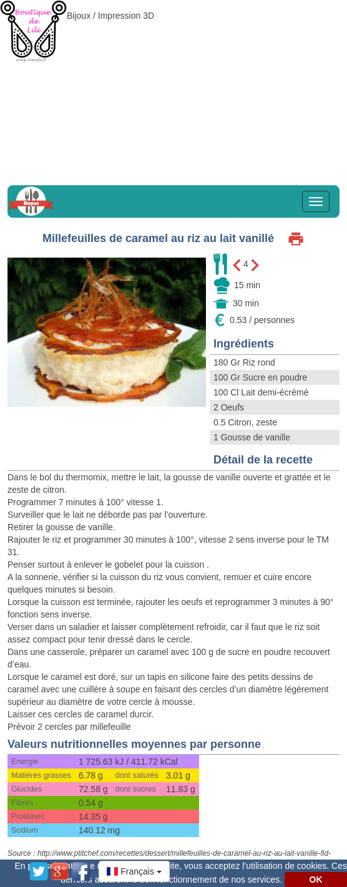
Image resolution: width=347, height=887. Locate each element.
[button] (134, 871)
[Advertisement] (173, 87)
